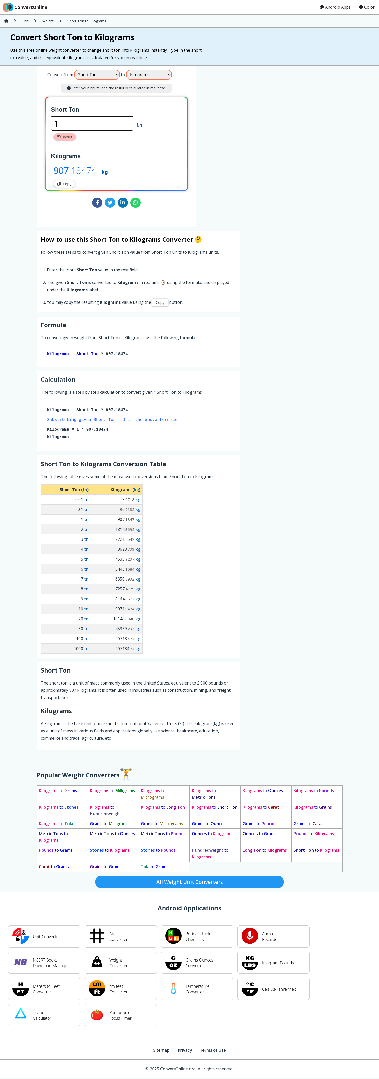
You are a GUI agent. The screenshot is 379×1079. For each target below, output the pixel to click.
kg (105, 171)
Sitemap (161, 1051)
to (58, 791)
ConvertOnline (24, 7)
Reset (64, 137)
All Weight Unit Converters (189, 882)
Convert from (60, 74)
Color (367, 7)
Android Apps (335, 7)
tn (139, 124)
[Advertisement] (238, 144)
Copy (64, 183)
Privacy (185, 1051)
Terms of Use (213, 1051)
